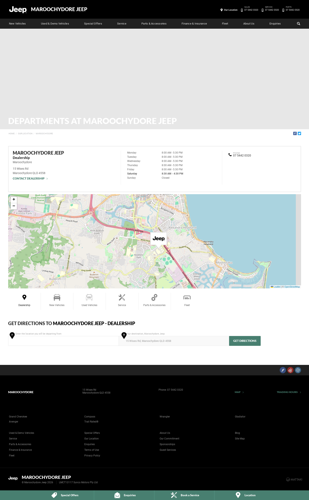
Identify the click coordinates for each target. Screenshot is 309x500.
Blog (237, 433)
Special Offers (93, 23)
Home (12, 133)
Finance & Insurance (194, 23)
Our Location (230, 10)
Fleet (225, 23)
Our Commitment (169, 438)
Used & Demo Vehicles (55, 23)
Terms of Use (91, 449)
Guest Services (168, 449)
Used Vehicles (89, 300)
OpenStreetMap (292, 287)
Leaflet (275, 287)
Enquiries (275, 23)
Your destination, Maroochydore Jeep (173, 339)
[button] (158, 240)
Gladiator (240, 416)
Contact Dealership (29, 178)
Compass (89, 416)
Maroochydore (44, 133)
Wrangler (165, 416)
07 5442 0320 (250, 10)
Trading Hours (287, 392)
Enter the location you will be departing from (63, 339)
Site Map (240, 438)
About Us (248, 23)
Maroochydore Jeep (59, 9)
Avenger (13, 421)
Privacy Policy (92, 455)
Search (298, 23)
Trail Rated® (91, 421)
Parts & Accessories (154, 23)
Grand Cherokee (18, 416)
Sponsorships (167, 444)
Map (238, 392)
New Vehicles (17, 23)
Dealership (24, 300)
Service (121, 23)
